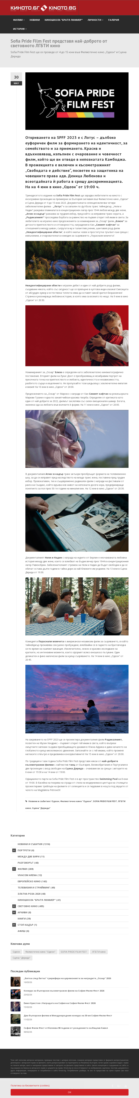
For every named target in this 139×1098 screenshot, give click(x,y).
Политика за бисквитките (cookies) (30, 1085)
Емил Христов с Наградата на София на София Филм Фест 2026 (59, 1003)
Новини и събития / (39, 801)
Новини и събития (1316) (34, 844)
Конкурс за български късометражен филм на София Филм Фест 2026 (64, 990)
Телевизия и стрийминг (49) (36, 887)
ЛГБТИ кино (99, 951)
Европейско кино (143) (32, 881)
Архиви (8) (21, 912)
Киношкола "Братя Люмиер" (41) (39, 899)
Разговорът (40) (28, 862)
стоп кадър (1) (24, 925)
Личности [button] (95, 19)
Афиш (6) (23, 931)
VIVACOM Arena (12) (30, 875)
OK (69, 1092)
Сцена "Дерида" (41, 808)
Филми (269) (23, 869)
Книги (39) (24, 918)
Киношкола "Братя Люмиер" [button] (64, 19)
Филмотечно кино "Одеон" (76, 801)
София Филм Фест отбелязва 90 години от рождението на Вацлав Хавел (66, 1027)
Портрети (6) (23, 850)
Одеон (55, 801)
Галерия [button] (113, 19)
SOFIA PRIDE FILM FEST (105, 801)
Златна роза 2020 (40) (32, 893)
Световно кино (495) (28, 906)
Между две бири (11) (31, 856)
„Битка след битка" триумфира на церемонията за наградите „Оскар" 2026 (67, 978)
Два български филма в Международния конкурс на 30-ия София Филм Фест (68, 1015)
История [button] (20, 28)
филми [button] (19, 19)
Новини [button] (35, 19)
